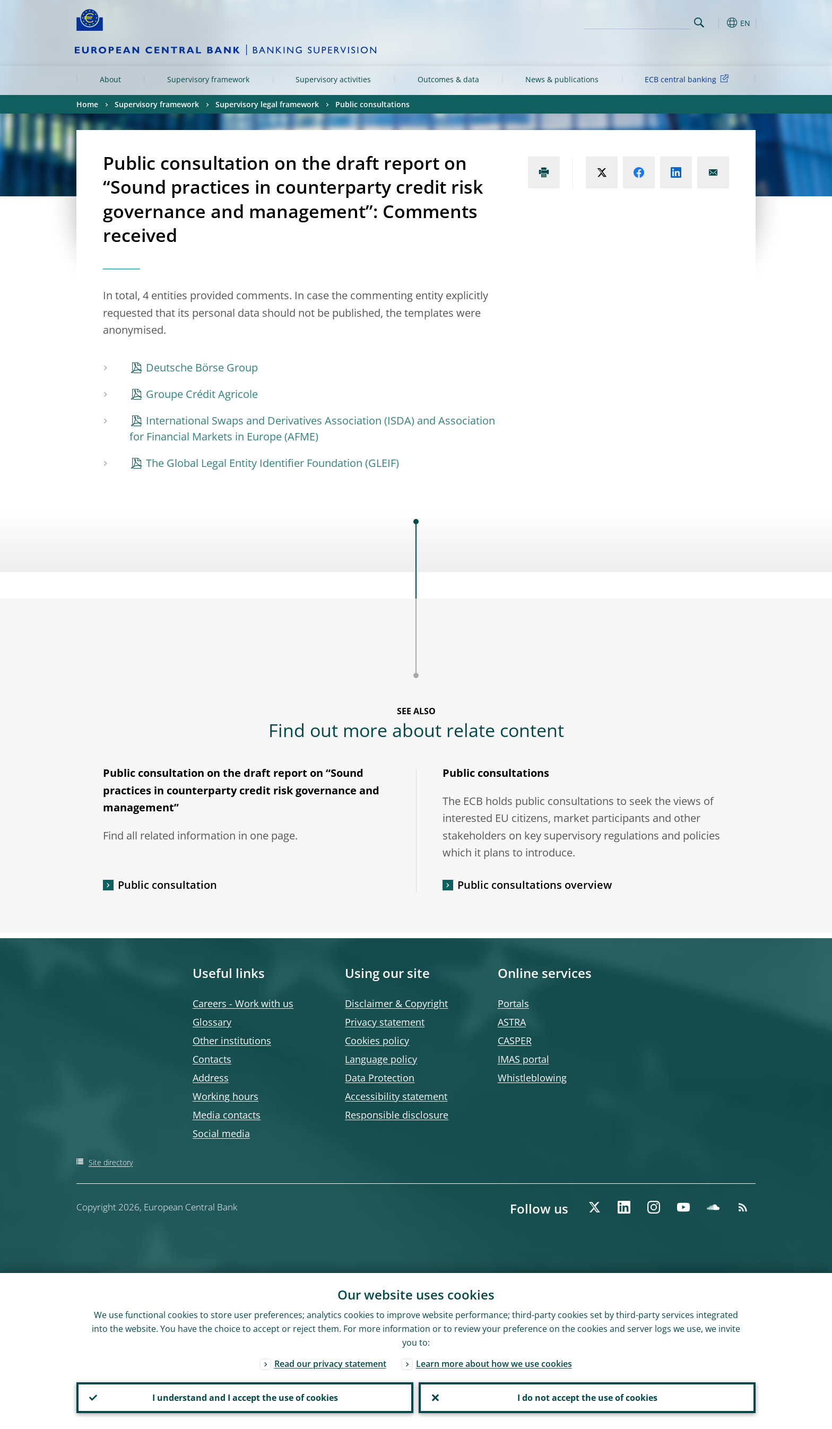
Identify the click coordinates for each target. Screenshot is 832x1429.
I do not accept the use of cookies (587, 1398)
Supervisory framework (208, 79)
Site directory (111, 1162)
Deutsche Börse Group (202, 367)
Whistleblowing (532, 1077)
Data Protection (379, 1077)
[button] (718, 23)
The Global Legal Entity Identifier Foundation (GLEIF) (272, 463)
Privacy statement (384, 1022)
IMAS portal (523, 1059)
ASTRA (512, 1022)
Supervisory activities (333, 79)
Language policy (381, 1059)
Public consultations (372, 104)
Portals (513, 1003)
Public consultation (167, 885)
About (110, 79)
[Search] (637, 21)
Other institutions (232, 1040)
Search (699, 22)
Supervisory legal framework (267, 104)
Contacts (212, 1059)
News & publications (562, 79)
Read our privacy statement (330, 1364)
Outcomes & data (448, 79)
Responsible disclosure (396, 1114)
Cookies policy (377, 1040)
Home (87, 104)
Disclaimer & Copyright (396, 1003)
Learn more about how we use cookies (494, 1364)
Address (211, 1077)
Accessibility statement (396, 1096)
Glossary (212, 1022)
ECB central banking (688, 78)
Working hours (225, 1096)
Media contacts (227, 1114)
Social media (221, 1133)
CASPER (515, 1040)
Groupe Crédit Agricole (202, 394)
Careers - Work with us (243, 1003)
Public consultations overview (534, 885)
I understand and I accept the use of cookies (245, 1398)
